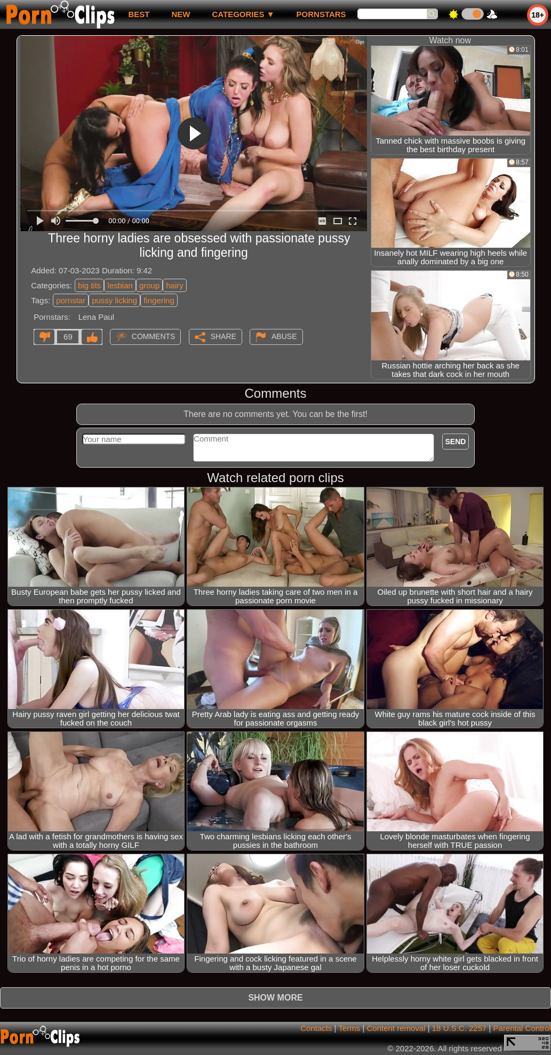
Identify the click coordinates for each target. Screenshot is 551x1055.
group (149, 285)
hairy (174, 285)
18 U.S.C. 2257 (459, 1028)
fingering (158, 300)
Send (455, 441)
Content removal (395, 1028)
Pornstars (321, 14)
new (180, 14)
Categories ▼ (243, 14)
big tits (89, 285)
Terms (349, 1028)
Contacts (316, 1028)
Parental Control (522, 1028)
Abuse (284, 336)
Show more (275, 997)
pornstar (70, 300)
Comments (153, 336)
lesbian (120, 285)
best (138, 14)
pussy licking (114, 300)
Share (223, 336)
